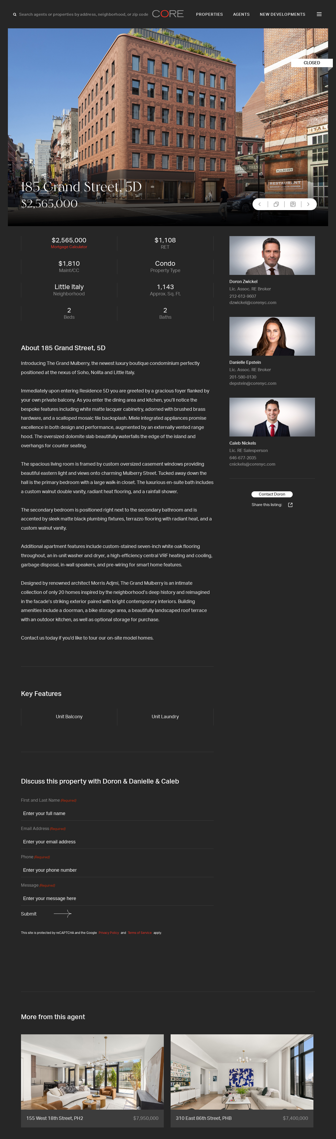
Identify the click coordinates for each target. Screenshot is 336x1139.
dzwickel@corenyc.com (252, 303)
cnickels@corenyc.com (252, 464)
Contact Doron (272, 494)
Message (38, 886)
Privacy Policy (109, 932)
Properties (209, 15)
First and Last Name (48, 801)
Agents (241, 15)
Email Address (43, 829)
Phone (35, 857)
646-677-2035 (242, 458)
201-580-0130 (242, 377)
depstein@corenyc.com (252, 383)
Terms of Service (140, 932)
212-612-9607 (242, 296)
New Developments (283, 15)
